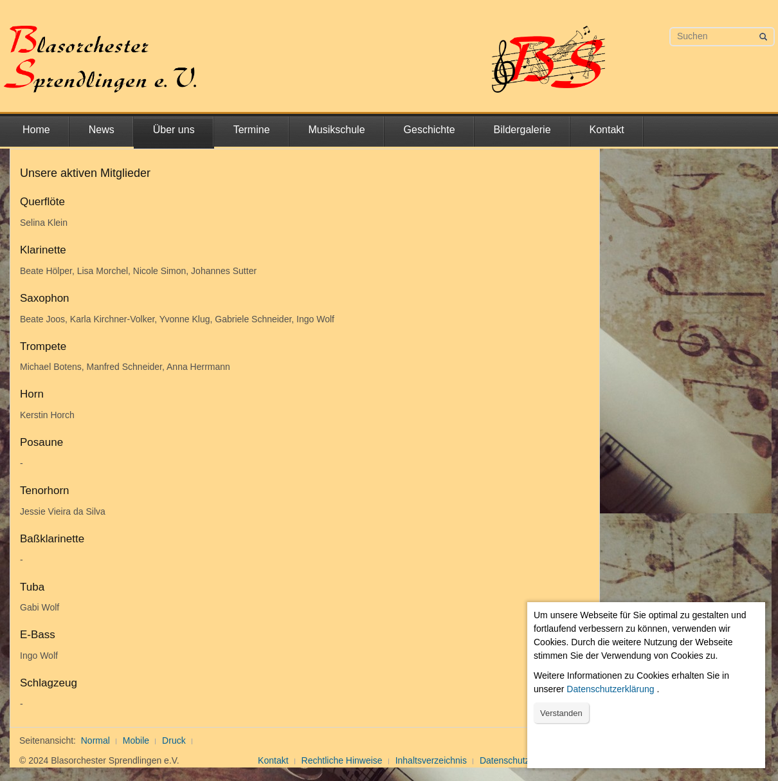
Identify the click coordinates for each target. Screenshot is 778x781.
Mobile (136, 740)
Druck (174, 740)
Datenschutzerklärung (610, 689)
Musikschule (337, 129)
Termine (251, 129)
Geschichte (429, 129)
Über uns (174, 129)
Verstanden (561, 713)
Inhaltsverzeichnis (431, 760)
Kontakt (607, 129)
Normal (95, 740)
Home (36, 129)
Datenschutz (505, 760)
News (101, 129)
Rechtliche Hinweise (342, 760)
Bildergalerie (522, 129)
